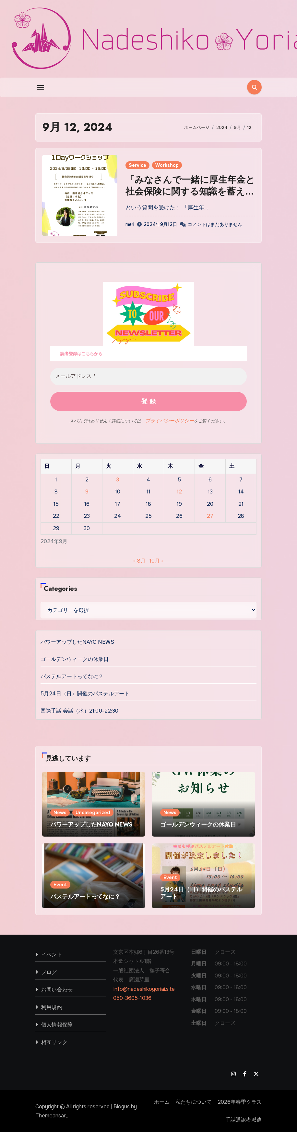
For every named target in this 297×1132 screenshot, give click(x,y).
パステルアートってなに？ (72, 676)
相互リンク (54, 1042)
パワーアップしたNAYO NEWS (77, 641)
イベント (51, 954)
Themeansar (50, 1115)
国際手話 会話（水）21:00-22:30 (79, 710)
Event (60, 884)
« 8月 (139, 560)
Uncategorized (93, 812)
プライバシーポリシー (169, 421)
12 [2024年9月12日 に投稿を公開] (179, 491)
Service (137, 165)
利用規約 (51, 1006)
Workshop (167, 165)
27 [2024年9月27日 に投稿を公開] (210, 516)
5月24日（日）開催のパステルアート (85, 693)
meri (129, 224)
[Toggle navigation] (40, 87)
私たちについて (193, 1101)
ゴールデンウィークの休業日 (75, 658)
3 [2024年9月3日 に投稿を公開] (117, 479)
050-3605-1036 (132, 998)
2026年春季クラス (240, 1101)
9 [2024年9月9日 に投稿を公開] (87, 491)
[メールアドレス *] (148, 376)
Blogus (121, 1106)
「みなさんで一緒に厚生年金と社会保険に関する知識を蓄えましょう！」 (190, 191)
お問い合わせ (57, 989)
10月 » (156, 560)
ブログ (49, 971)
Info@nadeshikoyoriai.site (144, 988)
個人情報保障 (57, 1024)
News (59, 812)
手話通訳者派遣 (243, 1119)
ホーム (162, 1101)
